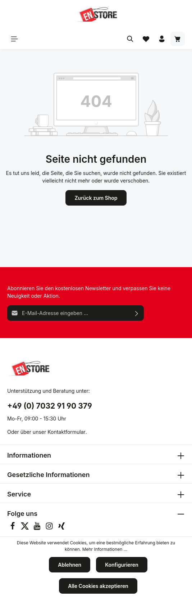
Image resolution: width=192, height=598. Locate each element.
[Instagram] (50, 528)
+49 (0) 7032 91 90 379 (49, 405)
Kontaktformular (66, 432)
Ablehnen (69, 565)
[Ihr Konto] (162, 39)
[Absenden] (137, 313)
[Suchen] (130, 39)
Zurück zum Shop (95, 198)
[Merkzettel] (146, 39)
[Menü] (14, 39)
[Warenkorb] (177, 39)
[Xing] (61, 528)
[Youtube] (37, 528)
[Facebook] (13, 528)
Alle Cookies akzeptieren (98, 586)
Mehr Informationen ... (104, 549)
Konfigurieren (121, 565)
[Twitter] (25, 528)
